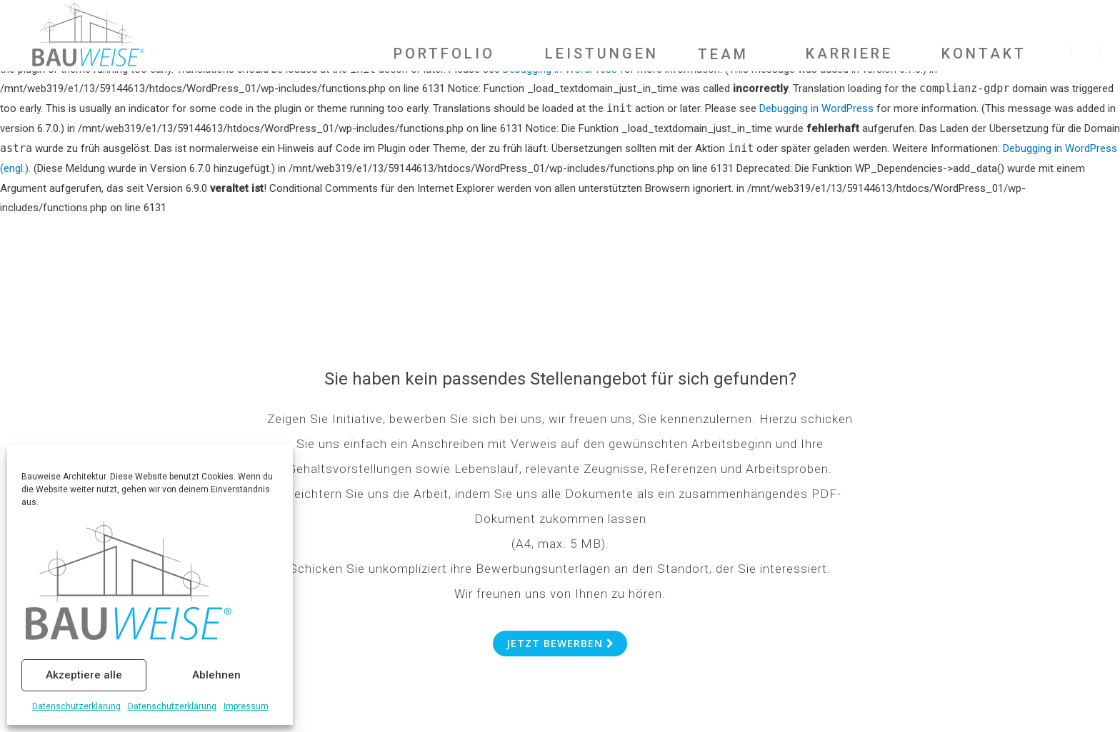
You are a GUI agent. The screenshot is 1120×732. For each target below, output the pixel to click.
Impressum (246, 706)
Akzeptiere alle (84, 675)
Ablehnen (216, 675)
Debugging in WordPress (816, 108)
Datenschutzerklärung (76, 706)
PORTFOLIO (444, 52)
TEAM (723, 53)
